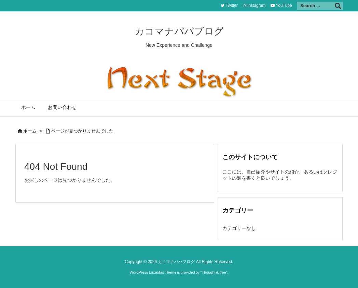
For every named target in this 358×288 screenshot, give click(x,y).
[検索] (338, 6)
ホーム (30, 131)
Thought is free (214, 272)
